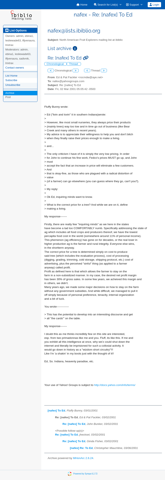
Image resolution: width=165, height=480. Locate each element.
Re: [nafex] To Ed (73, 423)
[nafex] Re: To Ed (81, 448)
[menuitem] (82, 4)
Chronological (55, 63)
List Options (16, 30)
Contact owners (14, 67)
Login (154, 4)
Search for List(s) (106, 4)
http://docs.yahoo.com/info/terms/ (114, 385)
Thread (74, 63)
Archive (9, 92)
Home (81, 4)
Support (132, 4)
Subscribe (11, 80)
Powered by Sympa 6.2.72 (85, 473)
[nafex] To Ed (56, 410)
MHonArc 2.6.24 (83, 458)
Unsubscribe (12, 84)
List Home (11, 75)
